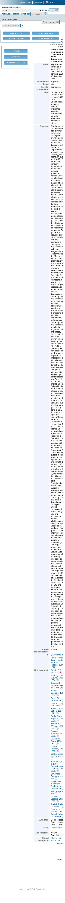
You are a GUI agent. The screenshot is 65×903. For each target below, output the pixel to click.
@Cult (32, 889)
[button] (54, 10)
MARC (60, 860)
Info (29, 2)
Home (22, 2)
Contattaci (37, 2)
